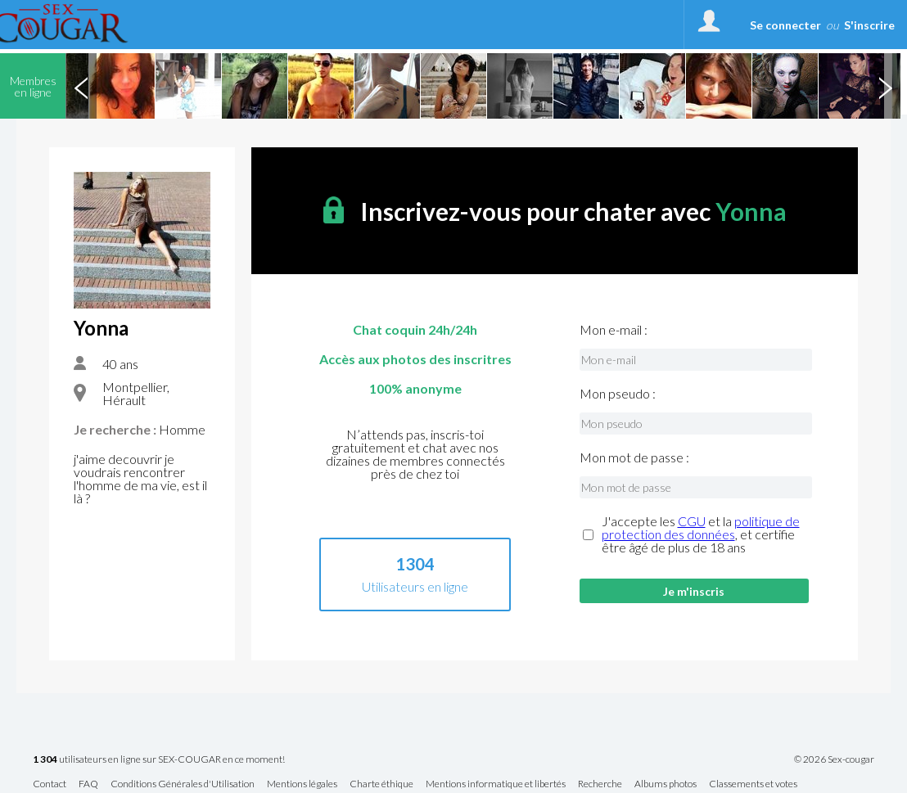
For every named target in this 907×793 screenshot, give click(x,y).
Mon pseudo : (618, 393)
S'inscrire (869, 25)
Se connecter (785, 25)
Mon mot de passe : (634, 457)
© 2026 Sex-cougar (834, 759)
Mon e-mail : (614, 329)
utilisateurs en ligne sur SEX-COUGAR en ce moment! (159, 760)
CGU (692, 521)
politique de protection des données (701, 527)
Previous (81, 86)
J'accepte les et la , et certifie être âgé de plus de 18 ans (701, 534)
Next (884, 86)
